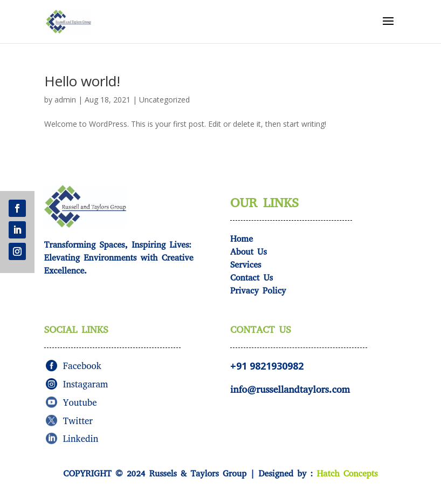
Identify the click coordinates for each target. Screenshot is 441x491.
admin (65, 99)
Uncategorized (164, 99)
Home (241, 238)
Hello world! (82, 81)
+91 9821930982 (267, 365)
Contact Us (251, 277)
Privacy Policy (258, 290)
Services (245, 264)
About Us (248, 251)
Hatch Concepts (346, 473)
